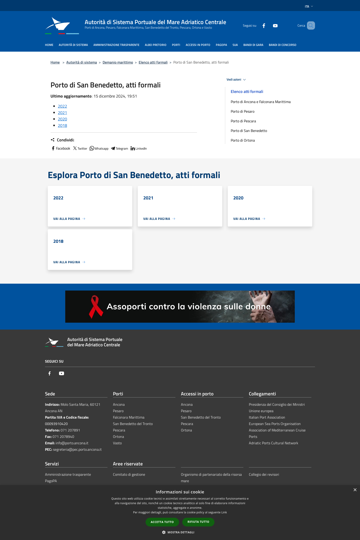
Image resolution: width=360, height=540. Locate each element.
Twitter (79, 148)
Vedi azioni (237, 79)
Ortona (118, 436)
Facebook (60, 148)
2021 (62, 112)
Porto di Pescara (243, 121)
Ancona (119, 404)
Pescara (119, 430)
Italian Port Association (267, 417)
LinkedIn (138, 148)
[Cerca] (309, 25)
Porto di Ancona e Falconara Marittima (261, 101)
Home (55, 62)
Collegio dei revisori (264, 474)
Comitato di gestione (129, 474)
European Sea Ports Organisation (275, 423)
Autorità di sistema (81, 62)
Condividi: (62, 140)
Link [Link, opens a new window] (224, 512)
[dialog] (180, 512)
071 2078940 (63, 436)
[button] (180, 532)
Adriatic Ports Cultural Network (273, 443)
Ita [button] (309, 6)
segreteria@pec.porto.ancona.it (77, 449)
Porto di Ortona (243, 140)
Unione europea (261, 411)
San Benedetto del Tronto (133, 423)
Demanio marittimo (118, 62)
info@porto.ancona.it (72, 443)
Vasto (117, 443)
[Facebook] (257, 25)
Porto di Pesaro (242, 111)
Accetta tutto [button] (162, 522)
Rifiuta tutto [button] (198, 522)
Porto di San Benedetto (249, 130)
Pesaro (118, 411)
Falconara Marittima (128, 417)
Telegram (119, 148)
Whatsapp (98, 148)
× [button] (355, 490)
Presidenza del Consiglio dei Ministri (277, 404)
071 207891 (70, 430)
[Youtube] (268, 25)
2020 (62, 119)
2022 (62, 106)
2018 (62, 125)
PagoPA (51, 481)
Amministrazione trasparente (68, 474)
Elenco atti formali (153, 62)
